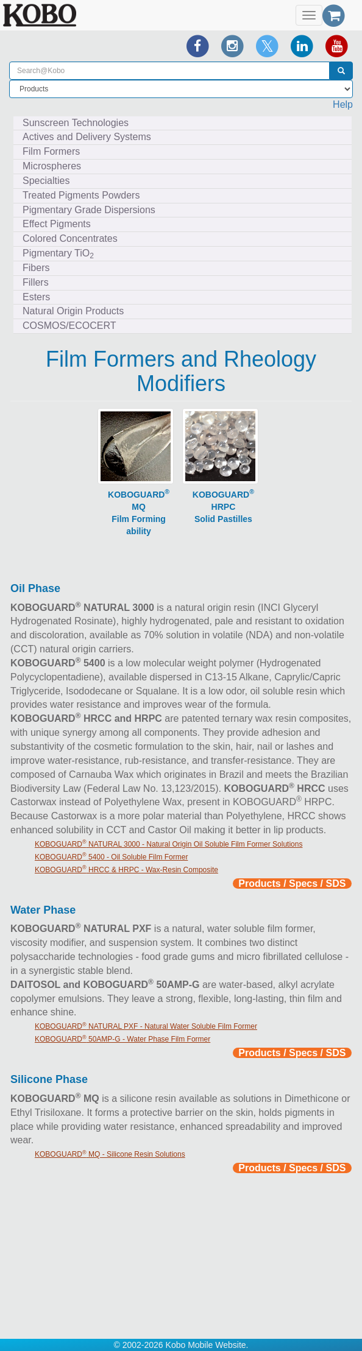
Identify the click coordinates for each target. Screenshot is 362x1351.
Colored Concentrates (70, 238)
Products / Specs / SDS (292, 883)
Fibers (36, 268)
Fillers (36, 282)
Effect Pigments (57, 224)
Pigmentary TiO (58, 254)
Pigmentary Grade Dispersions (89, 210)
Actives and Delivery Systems (87, 137)
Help (343, 104)
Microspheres (52, 166)
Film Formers (51, 151)
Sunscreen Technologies (76, 123)
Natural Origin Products (73, 311)
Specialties (46, 180)
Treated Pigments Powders (81, 195)
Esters (36, 297)
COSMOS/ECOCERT (69, 325)
